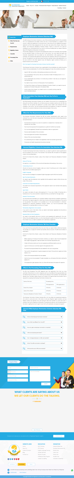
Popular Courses (41, 454)
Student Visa (56, 456)
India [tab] (31, 464)
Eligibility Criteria (14, 50)
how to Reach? (23, 472)
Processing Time (14, 57)
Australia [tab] (12, 464)
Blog (24, 452)
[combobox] (9, 371)
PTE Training (41, 448)
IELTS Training (41, 446)
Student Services (42, 452)
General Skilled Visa (57, 446)
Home (50, 29)
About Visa (12, 37)
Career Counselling (42, 458)
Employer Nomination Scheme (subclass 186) (59, 29)
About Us (25, 448)
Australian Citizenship (58, 458)
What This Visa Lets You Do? (14, 42)
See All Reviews (37, 429)
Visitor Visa (55, 452)
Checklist (12, 54)
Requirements (13, 46)
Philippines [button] (44, 1)
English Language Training (44, 450)
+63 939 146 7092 (34, 1)
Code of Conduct (27, 450)
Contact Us (59, 436)
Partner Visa (56, 450)
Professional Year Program (44, 456)
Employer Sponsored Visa (59, 448)
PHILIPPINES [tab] (21, 464)
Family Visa (55, 454)
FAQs (11, 61)
